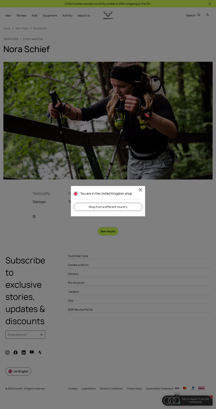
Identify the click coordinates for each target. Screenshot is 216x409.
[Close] (140, 190)
